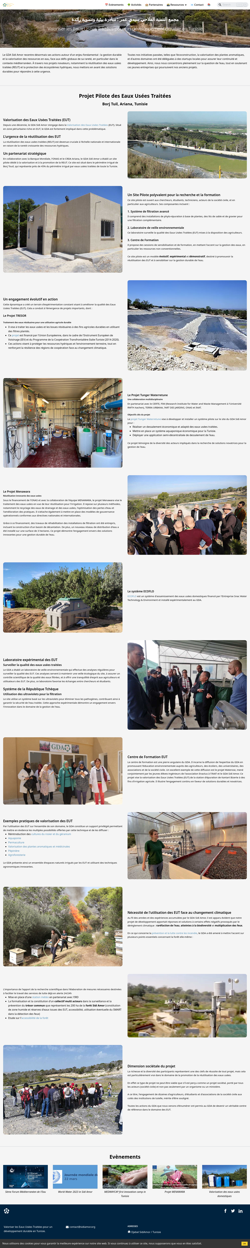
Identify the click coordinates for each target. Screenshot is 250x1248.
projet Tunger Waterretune (146, 419)
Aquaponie (14, 838)
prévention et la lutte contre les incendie (174, 933)
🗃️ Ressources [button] (175, 4)
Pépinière (13, 851)
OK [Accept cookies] (244, 1243)
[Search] (232, 4)
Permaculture (16, 842)
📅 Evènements (114, 4)
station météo (40, 997)
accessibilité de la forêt (34, 1018)
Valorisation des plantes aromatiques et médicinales (39, 846)
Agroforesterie (16, 855)
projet (15, 335)
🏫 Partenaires (154, 4)
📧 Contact (197, 4)
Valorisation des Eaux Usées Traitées (87, 124)
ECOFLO (132, 596)
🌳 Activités (134, 4)
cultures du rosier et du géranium (51, 834)
